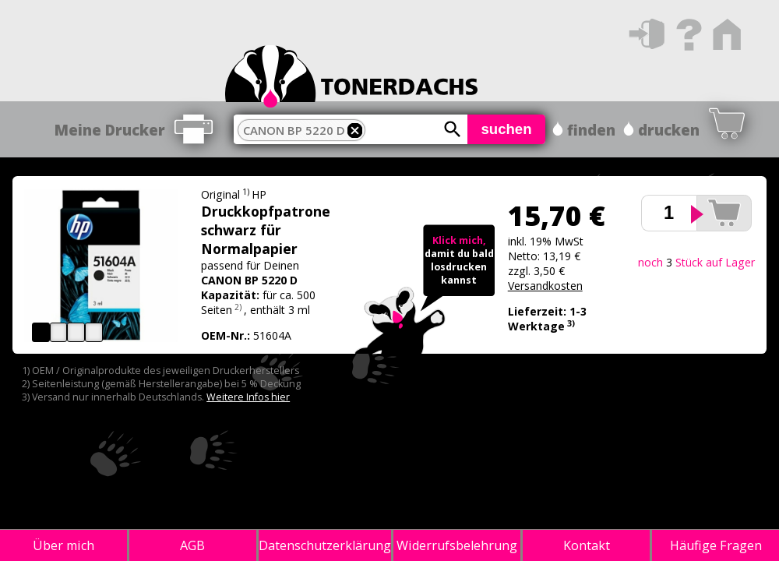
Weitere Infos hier (248, 397)
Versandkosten (545, 285)
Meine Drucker (110, 129)
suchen (506, 129)
